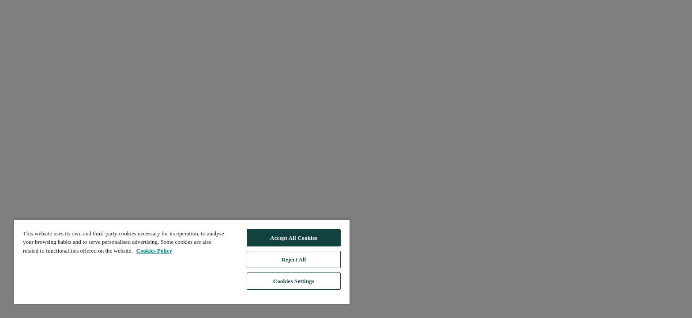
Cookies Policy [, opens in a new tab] (154, 250)
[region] (182, 261)
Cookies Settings (293, 281)
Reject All (294, 259)
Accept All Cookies (293, 238)
